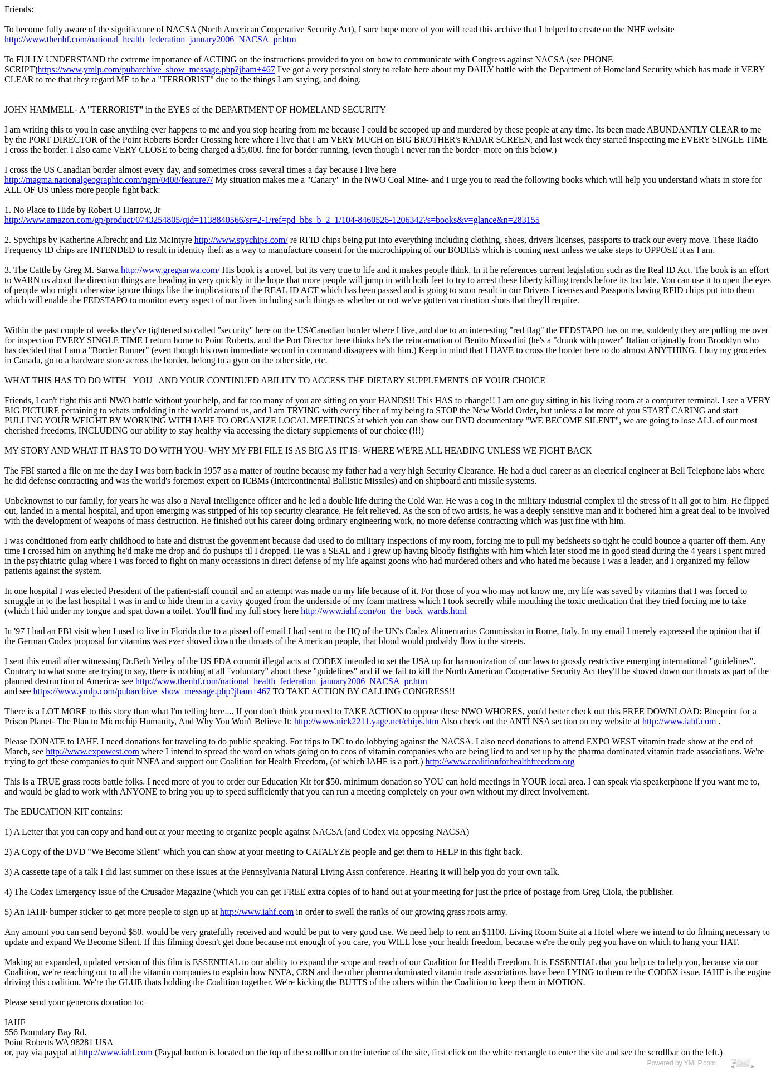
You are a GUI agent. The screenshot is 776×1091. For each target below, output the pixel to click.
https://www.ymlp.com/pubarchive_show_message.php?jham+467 (156, 69)
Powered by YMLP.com (681, 1063)
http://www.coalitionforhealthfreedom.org (500, 761)
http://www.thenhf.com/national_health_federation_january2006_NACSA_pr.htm (150, 39)
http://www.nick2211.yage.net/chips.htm (366, 721)
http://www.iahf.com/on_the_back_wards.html (384, 611)
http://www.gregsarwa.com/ (170, 270)
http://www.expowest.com (92, 751)
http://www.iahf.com (679, 721)
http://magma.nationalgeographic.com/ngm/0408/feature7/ (108, 179)
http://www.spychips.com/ (241, 240)
